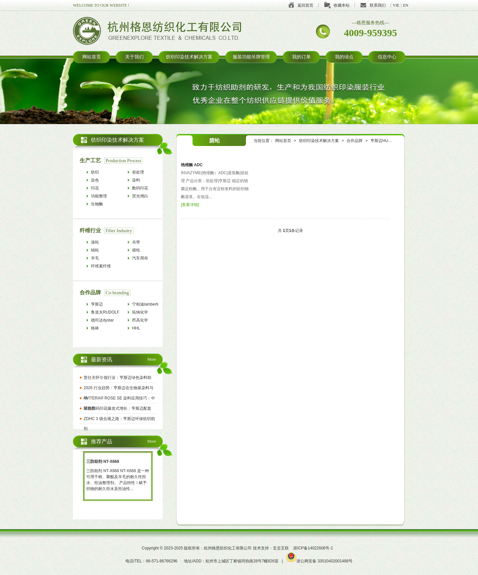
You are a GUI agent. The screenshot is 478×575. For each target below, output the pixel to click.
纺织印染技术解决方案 (189, 56)
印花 (95, 188)
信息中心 (387, 56)
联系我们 (378, 5)
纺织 (95, 172)
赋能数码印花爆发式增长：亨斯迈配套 (117, 408)
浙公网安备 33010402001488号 (319, 561)
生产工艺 (90, 160)
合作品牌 (354, 140)
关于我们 (134, 56)
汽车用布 (140, 258)
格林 (95, 328)
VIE (396, 5)
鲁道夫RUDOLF (105, 312)
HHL (136, 328)
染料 (136, 180)
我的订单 (301, 56)
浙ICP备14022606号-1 (313, 548)
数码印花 (140, 188)
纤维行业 (90, 230)
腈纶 (136, 250)
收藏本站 (342, 5)
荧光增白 (140, 196)
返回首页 (305, 5)
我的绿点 (344, 56)
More (151, 359)
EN (405, 5)
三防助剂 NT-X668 (102, 461)
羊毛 (95, 258)
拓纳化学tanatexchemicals (147, 313)
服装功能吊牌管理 (251, 56)
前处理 (138, 172)
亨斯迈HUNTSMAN (387, 140)
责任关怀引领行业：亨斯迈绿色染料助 (117, 377)
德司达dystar (102, 320)
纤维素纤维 (101, 266)
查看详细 (190, 204)
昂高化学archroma (140, 321)
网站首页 (91, 56)
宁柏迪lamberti (145, 304)
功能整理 (99, 196)
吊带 (136, 242)
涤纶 (95, 242)
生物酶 (97, 204)
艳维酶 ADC (191, 165)
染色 (95, 180)
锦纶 (95, 250)
